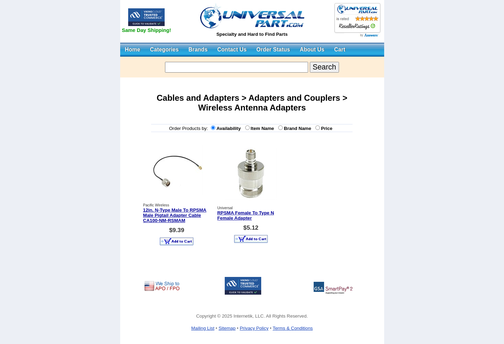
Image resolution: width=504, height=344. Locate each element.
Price (328, 128)
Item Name (264, 128)
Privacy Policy (254, 328)
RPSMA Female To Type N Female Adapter (245, 215)
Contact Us (232, 49)
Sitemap (227, 328)
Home (132, 49)
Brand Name (299, 128)
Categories (164, 49)
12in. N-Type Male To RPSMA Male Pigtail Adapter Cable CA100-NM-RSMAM (174, 215)
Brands (198, 49)
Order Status (273, 49)
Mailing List (202, 328)
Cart (339, 49)
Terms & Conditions (293, 328)
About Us (312, 49)
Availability (229, 128)
